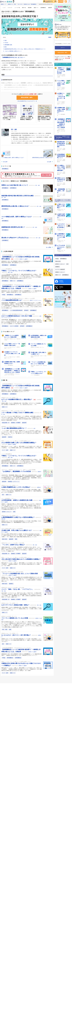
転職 (14, 511)
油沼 (34, 428)
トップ (4, 7)
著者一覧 (24, 7)
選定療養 (29, 7)
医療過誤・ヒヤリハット (13, 481)
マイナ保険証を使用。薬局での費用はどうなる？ (17, 216)
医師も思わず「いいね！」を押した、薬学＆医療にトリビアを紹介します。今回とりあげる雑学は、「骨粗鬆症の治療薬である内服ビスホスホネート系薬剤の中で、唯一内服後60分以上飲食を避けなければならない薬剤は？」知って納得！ (21, 669)
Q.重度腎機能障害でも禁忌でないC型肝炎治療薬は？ (18, 517)
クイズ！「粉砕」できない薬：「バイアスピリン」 (17, 589)
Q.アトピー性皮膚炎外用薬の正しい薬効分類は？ (17, 399)
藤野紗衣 (39, 487)
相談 (5, 40)
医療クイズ (36, 7)
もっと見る (49, 247)
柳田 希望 (10, 272)
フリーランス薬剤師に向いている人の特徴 (14, 618)
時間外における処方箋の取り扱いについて (14, 185)
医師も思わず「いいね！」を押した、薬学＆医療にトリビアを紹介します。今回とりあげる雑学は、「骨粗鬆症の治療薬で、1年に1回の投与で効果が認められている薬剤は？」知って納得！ (21, 564)
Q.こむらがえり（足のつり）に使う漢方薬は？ (16, 635)
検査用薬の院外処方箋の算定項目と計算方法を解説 (17, 195)
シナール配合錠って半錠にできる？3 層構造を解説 (17, 412)
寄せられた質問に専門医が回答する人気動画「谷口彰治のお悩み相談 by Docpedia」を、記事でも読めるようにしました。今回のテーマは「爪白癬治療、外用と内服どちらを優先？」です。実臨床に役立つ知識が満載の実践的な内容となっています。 (21, 535)
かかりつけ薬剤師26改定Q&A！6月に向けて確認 (16, 316)
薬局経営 (26, 310)
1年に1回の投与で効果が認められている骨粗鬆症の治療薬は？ (21, 559)
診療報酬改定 (43, 7)
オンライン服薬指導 (60, 269)
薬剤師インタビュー (6, 511)
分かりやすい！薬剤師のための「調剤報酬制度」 (27, 4)
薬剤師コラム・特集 (12, 4)
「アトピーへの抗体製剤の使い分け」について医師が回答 (19, 573)
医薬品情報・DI (5, 422)
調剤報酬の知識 (8, 44)
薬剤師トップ (3, 4)
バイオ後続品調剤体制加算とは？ (12, 300)
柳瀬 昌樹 (3, 519)
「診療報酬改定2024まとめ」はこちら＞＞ (13, 57)
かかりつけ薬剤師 (14, 326)
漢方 (3, 494)
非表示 (49, 37)
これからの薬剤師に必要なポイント (13, 51)
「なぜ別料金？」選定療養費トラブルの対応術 (16, 471)
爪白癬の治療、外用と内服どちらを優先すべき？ (17, 530)
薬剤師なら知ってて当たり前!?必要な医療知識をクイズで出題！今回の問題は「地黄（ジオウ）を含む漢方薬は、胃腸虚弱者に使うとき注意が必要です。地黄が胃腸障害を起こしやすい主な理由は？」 (21, 491)
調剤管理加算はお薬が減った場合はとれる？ (15, 206)
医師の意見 (4, 539)
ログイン (69, 1)
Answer (6, 42)
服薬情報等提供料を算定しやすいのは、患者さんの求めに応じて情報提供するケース (24, 49)
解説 (5, 46)
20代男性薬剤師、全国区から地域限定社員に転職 (17, 500)
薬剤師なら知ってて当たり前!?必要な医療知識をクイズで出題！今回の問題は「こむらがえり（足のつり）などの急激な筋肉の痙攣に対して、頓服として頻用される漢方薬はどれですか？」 (21, 640)
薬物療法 (11, 583)
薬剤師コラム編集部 (23, 259)
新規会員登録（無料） (27, 97)
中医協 (3, 294)
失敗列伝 (10, 437)
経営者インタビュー (60, 264)
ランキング (10, 7)
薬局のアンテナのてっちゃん (35, 300)
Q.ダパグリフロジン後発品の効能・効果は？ (15, 605)
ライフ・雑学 (5, 450)
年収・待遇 (4, 629)
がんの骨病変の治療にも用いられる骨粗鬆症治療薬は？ (18, 442)
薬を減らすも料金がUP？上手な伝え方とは (15, 237)
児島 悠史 (4, 401)
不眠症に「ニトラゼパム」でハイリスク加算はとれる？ (18, 270)
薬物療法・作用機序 (15, 422)
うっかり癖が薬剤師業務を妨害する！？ (14, 428)
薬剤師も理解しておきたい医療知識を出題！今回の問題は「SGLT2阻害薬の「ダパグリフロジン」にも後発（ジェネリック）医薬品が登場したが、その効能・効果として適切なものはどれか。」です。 (21, 609)
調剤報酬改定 (5, 168)
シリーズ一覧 (17, 7)
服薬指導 (50, 7)
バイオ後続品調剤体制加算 (16, 310)
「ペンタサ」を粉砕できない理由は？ (13, 544)
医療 (16, 539)
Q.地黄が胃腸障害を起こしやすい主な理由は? (16, 487)
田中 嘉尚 (37, 185)
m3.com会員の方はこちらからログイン (27, 101)
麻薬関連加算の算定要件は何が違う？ (13, 227)
